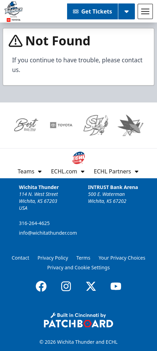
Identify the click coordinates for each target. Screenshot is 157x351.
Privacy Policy (53, 257)
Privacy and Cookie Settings (78, 267)
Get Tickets (92, 11)
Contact (20, 257)
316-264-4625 (34, 223)
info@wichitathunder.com (48, 233)
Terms (83, 257)
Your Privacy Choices (122, 257)
